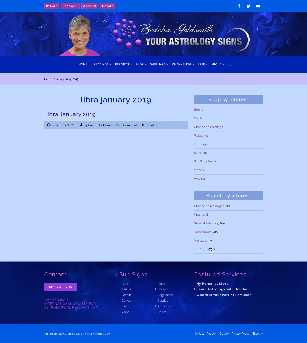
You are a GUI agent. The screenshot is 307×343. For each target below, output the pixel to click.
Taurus (126, 289)
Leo (124, 306)
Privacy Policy (240, 333)
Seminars (200, 153)
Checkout (70, 6)
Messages (201, 240)
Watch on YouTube (258, 6)
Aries (125, 284)
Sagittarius (165, 295)
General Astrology (206, 223)
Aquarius (163, 306)
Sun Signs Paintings (207, 161)
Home (83, 64)
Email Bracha (60, 286)
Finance (199, 214)
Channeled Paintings (208, 127)
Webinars (158, 64)
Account (90, 6)
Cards (198, 118)
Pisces (162, 312)
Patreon (212, 333)
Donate (108, 6)
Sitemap (258, 333)
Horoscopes (202, 232)
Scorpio (163, 289)
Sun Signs (201, 249)
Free (201, 64)
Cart (53, 6)
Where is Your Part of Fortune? (223, 295)
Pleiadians (201, 135)
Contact (199, 333)
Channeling (181, 64)
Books (198, 109)
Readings (101, 64)
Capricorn (164, 300)
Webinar (200, 178)
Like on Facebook (239, 6)
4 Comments (129, 125)
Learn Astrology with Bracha (221, 289)
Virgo (125, 312)
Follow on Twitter (249, 6)
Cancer (127, 300)
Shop (139, 64)
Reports (122, 64)
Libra (161, 284)
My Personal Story (212, 284)
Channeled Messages (209, 206)
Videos (199, 170)
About (216, 64)
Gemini (127, 295)
